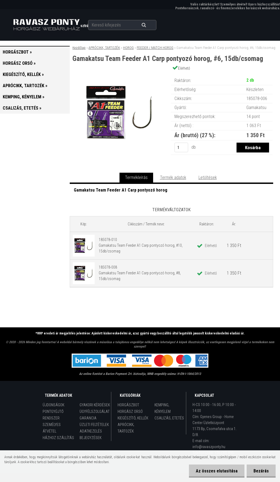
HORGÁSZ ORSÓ (130, 411)
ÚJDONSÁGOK (53, 405)
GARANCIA (88, 418)
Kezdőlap (79, 48)
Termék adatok (173, 177)
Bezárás (261, 471)
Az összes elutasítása (217, 471)
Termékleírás (136, 177)
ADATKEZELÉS (91, 431)
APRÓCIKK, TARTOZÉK (104, 48)
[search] (150, 25)
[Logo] (46, 25)
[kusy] (181, 147)
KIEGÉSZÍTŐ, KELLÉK (133, 418)
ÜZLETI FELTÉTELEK (94, 424)
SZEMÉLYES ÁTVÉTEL (52, 427)
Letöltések (208, 177)
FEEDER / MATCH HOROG (155, 48)
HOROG (128, 48)
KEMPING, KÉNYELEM (162, 408)
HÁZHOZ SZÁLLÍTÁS (58, 438)
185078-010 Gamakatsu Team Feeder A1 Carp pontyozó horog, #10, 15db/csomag (141, 245)
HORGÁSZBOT (128, 405)
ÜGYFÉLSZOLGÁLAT (95, 411)
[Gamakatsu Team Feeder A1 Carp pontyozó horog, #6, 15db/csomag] (120, 75)
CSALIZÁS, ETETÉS (169, 418)
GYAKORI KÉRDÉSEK (95, 405)
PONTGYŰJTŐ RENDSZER (53, 414)
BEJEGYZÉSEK (90, 438)
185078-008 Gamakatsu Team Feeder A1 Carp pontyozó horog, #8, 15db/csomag (140, 273)
